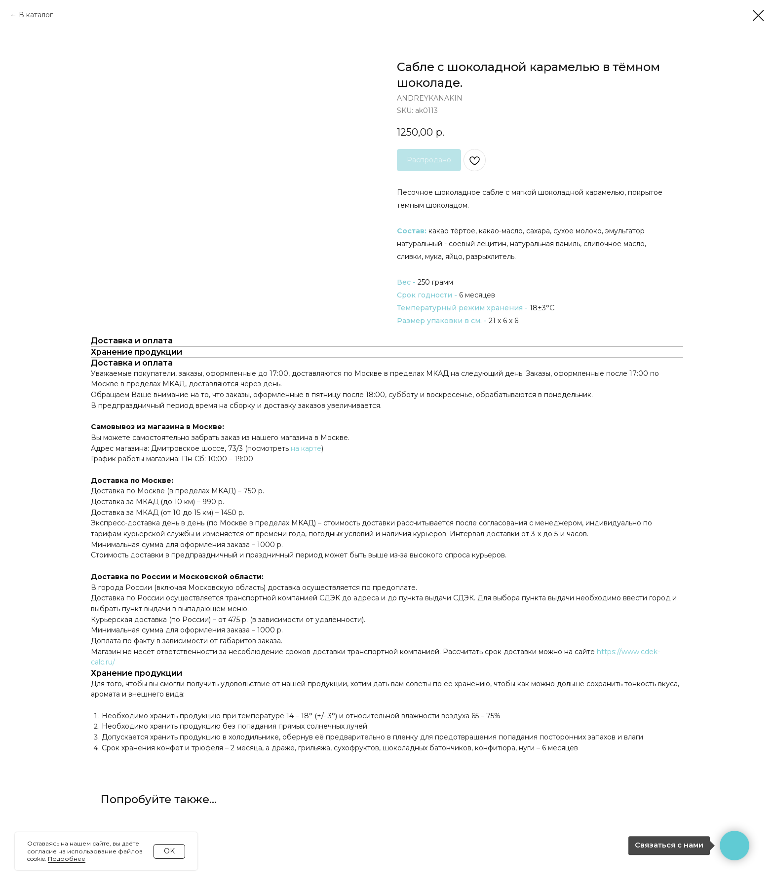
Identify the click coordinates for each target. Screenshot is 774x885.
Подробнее (66, 858)
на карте (306, 448)
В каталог (36, 14)
